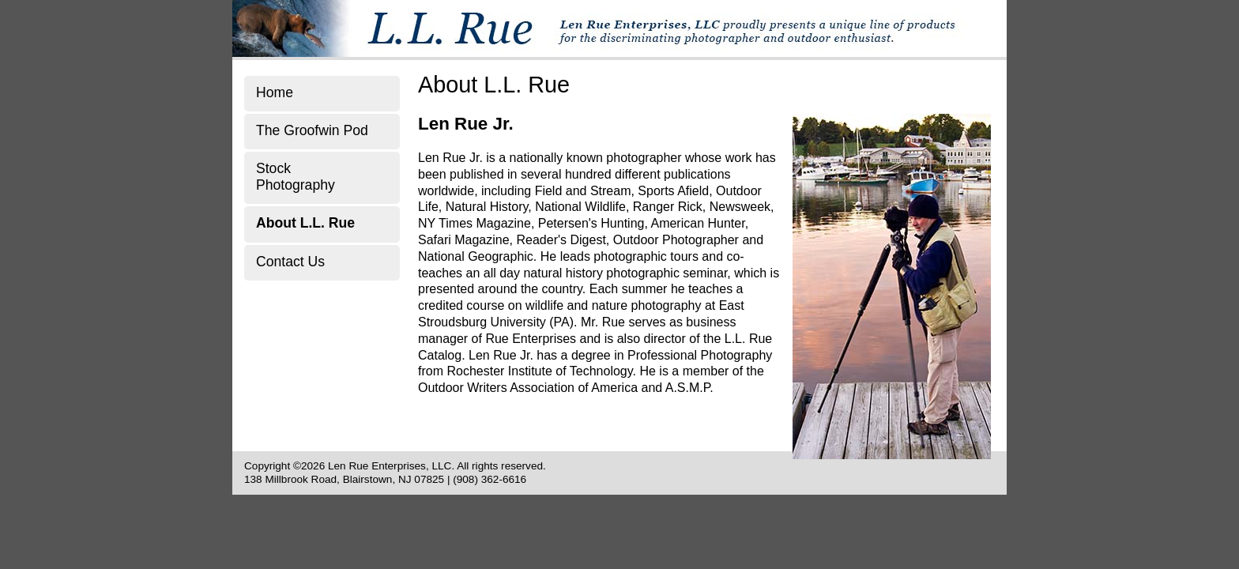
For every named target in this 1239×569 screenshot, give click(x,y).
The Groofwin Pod (312, 130)
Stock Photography (295, 176)
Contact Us (290, 261)
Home (274, 92)
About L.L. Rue (305, 223)
